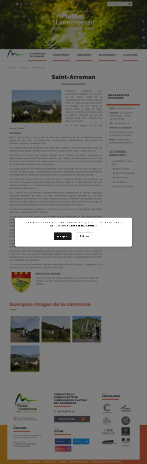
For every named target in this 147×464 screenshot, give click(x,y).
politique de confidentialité (82, 226)
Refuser (84, 236)
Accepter (62, 236)
